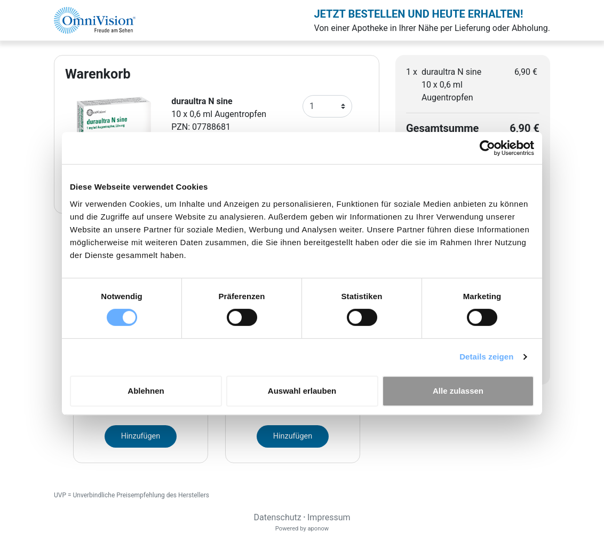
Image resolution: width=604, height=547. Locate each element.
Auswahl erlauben (302, 390)
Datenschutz (277, 517)
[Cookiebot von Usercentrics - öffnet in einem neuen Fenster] (487, 148)
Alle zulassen (458, 390)
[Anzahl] (327, 106)
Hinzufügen (140, 436)
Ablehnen (146, 390)
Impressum (329, 517)
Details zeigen (486, 356)
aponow (318, 528)
